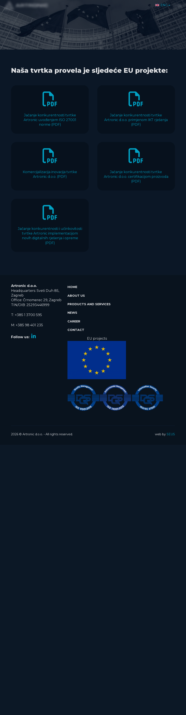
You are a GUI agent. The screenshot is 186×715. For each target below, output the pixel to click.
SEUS (171, 432)
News (72, 311)
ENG (161, 3)
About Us (76, 294)
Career (73, 319)
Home (72, 285)
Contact (75, 328)
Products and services (89, 302)
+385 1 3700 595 (28, 313)
